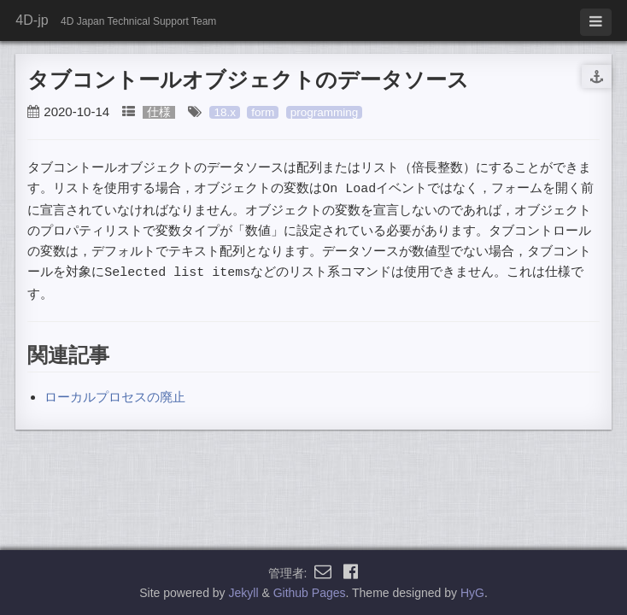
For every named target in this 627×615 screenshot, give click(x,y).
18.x (225, 112)
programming (324, 112)
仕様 (159, 112)
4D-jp (31, 20)
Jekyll (244, 593)
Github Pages (309, 593)
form (262, 112)
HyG (472, 593)
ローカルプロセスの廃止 (114, 395)
